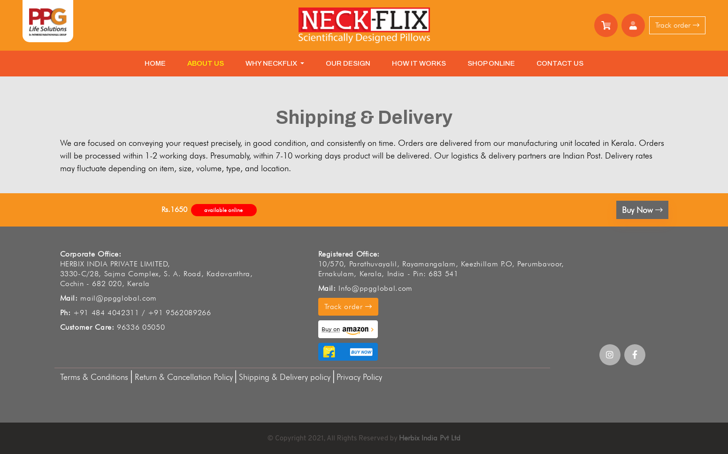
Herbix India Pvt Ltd (429, 437)
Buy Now (642, 210)
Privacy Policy (359, 377)
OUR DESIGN (348, 63)
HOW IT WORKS (419, 63)
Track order (677, 25)
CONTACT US (559, 63)
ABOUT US (205, 63)
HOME (155, 63)
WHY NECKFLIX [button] (272, 63)
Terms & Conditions (95, 377)
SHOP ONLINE (491, 63)
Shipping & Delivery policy (284, 377)
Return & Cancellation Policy (184, 377)
